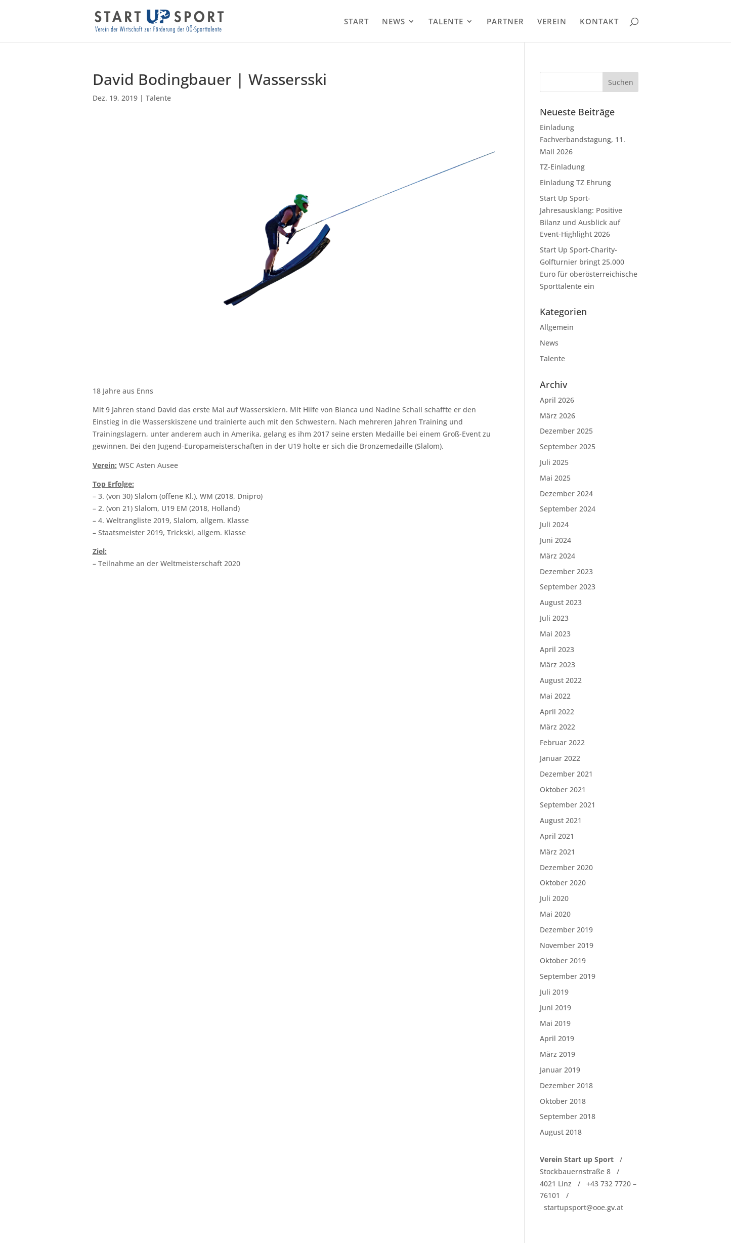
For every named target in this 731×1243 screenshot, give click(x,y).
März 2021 (557, 851)
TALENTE (445, 22)
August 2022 (561, 680)
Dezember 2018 (566, 1085)
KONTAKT (599, 22)
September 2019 (567, 976)
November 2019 (566, 945)
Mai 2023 (555, 633)
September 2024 (567, 508)
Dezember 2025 (566, 431)
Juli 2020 (554, 898)
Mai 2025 (555, 478)
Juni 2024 (555, 540)
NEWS (393, 22)
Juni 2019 (555, 1007)
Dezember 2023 (566, 571)
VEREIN (552, 22)
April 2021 (557, 836)
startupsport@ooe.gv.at (583, 1207)
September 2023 (567, 586)
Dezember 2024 (566, 493)
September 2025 (567, 446)
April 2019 (557, 1038)
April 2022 (557, 711)
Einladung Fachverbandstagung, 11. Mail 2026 (582, 139)
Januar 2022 (560, 758)
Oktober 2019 (563, 960)
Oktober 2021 (563, 789)
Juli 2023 (554, 618)
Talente (158, 98)
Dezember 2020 (566, 867)
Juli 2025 (554, 462)
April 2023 (557, 649)
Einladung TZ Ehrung (575, 182)
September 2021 (567, 804)
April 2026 (557, 400)
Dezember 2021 (566, 774)
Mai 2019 (555, 1023)
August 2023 (561, 602)
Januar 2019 (560, 1070)
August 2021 (561, 820)
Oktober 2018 (563, 1101)
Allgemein (557, 327)
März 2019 (557, 1054)
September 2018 (567, 1116)
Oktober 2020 (563, 882)
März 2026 (557, 415)
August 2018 (561, 1132)
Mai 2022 (555, 696)
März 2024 (557, 556)
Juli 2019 (554, 992)
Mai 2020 (555, 914)
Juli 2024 (554, 524)
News (549, 343)
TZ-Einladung (562, 167)
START (356, 22)
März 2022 (557, 727)
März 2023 (557, 664)
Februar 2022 (562, 742)
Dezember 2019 (566, 929)
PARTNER (505, 22)
